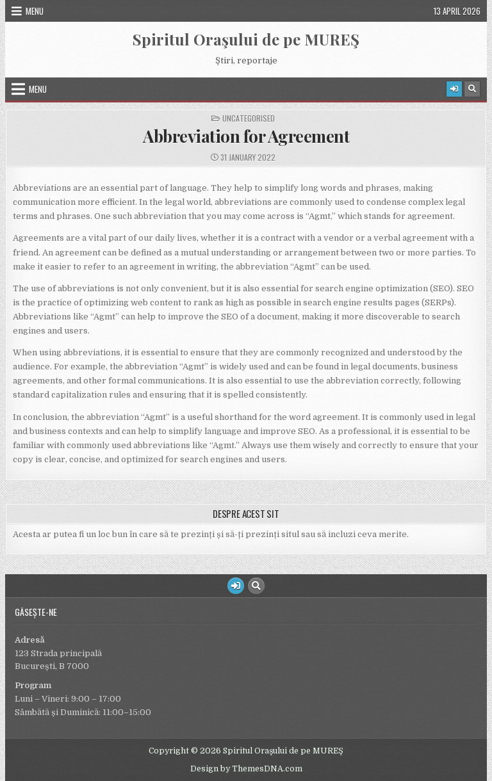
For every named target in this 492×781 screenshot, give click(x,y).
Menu (35, 10)
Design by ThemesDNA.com (246, 768)
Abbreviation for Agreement (246, 136)
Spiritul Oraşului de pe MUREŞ (246, 39)
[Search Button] (472, 89)
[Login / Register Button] (454, 89)
